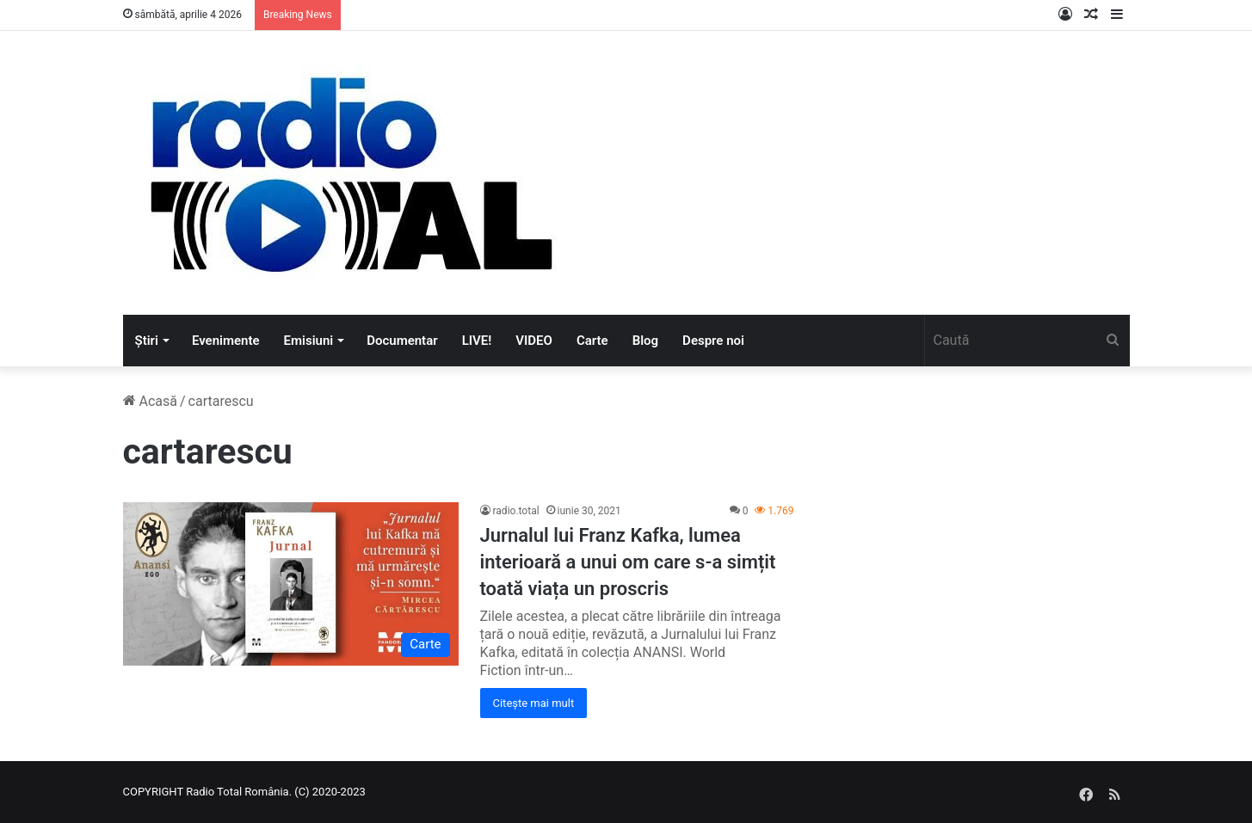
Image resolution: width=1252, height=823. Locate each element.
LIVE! (477, 340)
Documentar (402, 340)
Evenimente (226, 340)
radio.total (516, 511)
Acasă (150, 401)
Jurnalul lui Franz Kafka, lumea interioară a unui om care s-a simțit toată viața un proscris (628, 562)
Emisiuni (309, 340)
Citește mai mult (534, 703)
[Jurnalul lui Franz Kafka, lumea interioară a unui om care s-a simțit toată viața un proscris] (291, 583)
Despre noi (713, 340)
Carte (592, 340)
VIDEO (533, 340)
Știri (146, 340)
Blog (645, 340)
